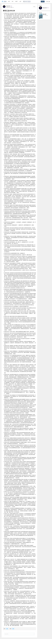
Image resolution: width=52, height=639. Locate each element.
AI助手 (16, 1)
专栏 (12, 1)
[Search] (27, 1)
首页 (9, 1)
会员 (20, 1)
